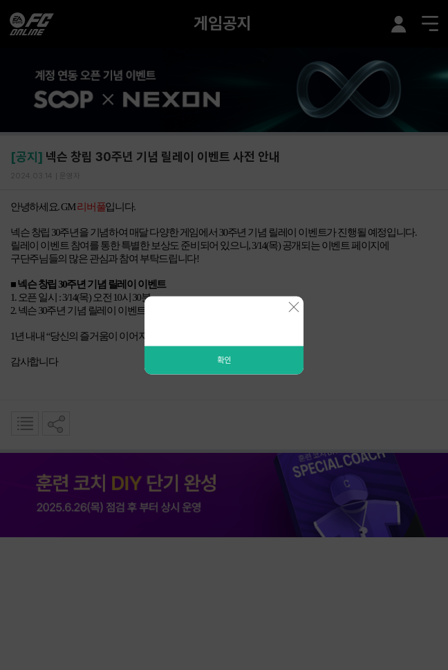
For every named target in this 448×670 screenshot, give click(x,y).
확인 (224, 359)
